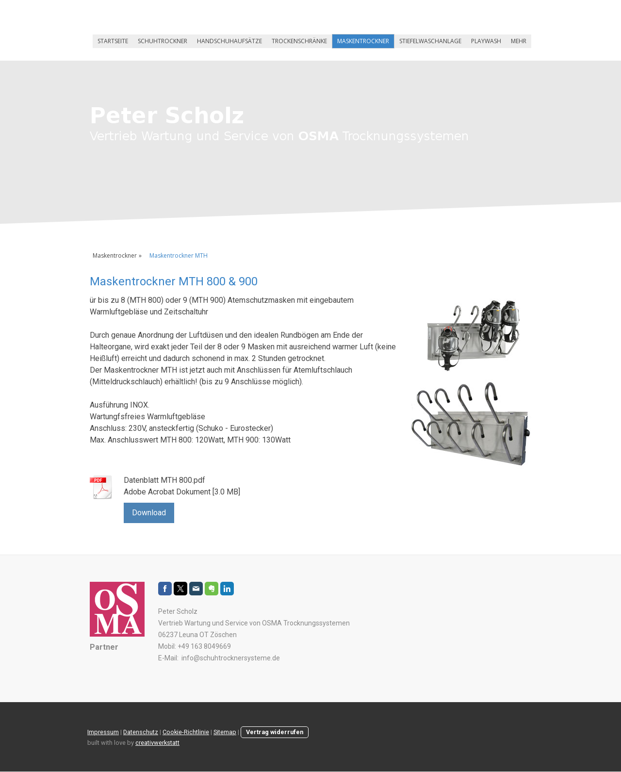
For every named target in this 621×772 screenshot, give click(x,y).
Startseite (113, 41)
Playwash (486, 41)
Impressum (103, 732)
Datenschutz (140, 732)
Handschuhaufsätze (229, 41)
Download (149, 512)
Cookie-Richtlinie (186, 732)
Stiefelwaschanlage (430, 41)
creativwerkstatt (157, 742)
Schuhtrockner (162, 41)
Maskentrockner (363, 41)
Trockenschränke (299, 41)
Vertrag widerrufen (274, 732)
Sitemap (224, 732)
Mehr (518, 41)
